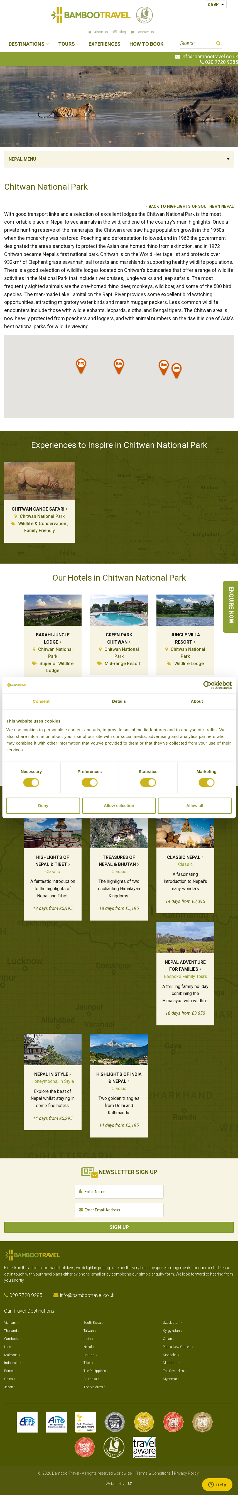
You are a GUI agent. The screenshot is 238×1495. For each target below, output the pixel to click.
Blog (122, 32)
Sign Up (119, 1227)
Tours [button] (66, 44)
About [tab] (197, 701)
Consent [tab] (41, 701)
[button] (119, 367)
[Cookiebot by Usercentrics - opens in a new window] (207, 685)
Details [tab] (119, 701)
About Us (101, 32)
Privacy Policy (186, 1473)
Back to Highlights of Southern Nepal (191, 206)
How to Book (146, 44)
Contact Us (145, 32)
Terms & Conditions (153, 1473)
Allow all (194, 805)
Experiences (105, 44)
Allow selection (119, 805)
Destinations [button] (27, 44)
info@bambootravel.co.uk (209, 56)
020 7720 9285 (221, 62)
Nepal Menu (22, 159)
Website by (119, 1483)
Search (218, 44)
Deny (43, 805)
